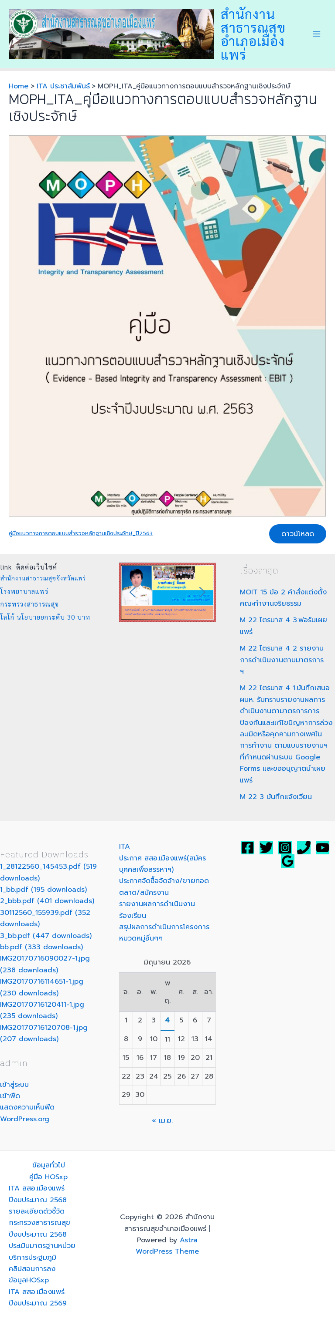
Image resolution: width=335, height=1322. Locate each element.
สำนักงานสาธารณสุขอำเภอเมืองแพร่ (253, 34)
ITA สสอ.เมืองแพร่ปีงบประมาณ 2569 (38, 1298)
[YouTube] (322, 847)
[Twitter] (266, 847)
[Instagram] (285, 847)
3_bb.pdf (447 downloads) (46, 936)
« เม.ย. (162, 1121)
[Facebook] (247, 847)
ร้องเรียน (132, 916)
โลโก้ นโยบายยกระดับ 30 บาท (45, 617)
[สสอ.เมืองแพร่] (304, 847)
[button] (133, 592)
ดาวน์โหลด (297, 534)
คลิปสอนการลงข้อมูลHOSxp (32, 1274)
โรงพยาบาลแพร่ (24, 591)
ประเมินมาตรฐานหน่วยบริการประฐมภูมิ (42, 1251)
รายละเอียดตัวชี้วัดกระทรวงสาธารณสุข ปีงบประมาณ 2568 (39, 1223)
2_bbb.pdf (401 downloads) (47, 901)
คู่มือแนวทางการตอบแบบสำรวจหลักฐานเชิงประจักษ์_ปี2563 (81, 533)
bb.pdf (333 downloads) (41, 947)
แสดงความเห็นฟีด (27, 1107)
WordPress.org (24, 1119)
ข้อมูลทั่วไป (48, 1165)
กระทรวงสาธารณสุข (29, 604)
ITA (124, 846)
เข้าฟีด (10, 1096)
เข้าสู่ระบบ (14, 1084)
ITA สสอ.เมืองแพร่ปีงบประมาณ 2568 (38, 1194)
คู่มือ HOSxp (48, 1177)
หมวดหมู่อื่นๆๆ (141, 938)
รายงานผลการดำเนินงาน (157, 904)
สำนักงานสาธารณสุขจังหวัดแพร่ (43, 578)
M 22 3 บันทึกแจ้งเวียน (276, 797)
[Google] (287, 861)
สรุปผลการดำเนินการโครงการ (164, 927)
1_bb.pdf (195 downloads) (43, 889)
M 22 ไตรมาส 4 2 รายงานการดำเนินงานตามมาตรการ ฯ (282, 660)
